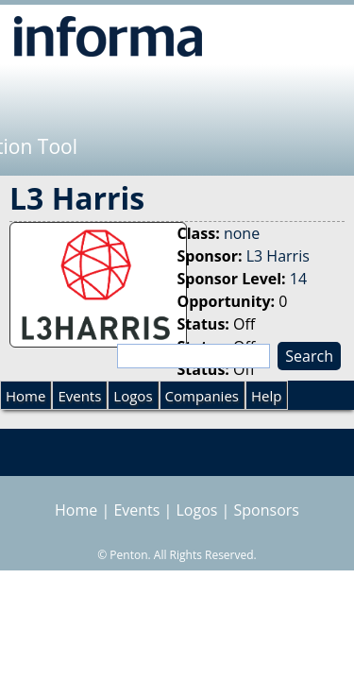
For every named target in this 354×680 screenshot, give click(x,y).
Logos (132, 395)
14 (298, 278)
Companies (202, 395)
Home (25, 395)
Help (266, 395)
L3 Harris (278, 256)
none (242, 233)
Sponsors (266, 510)
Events (79, 395)
